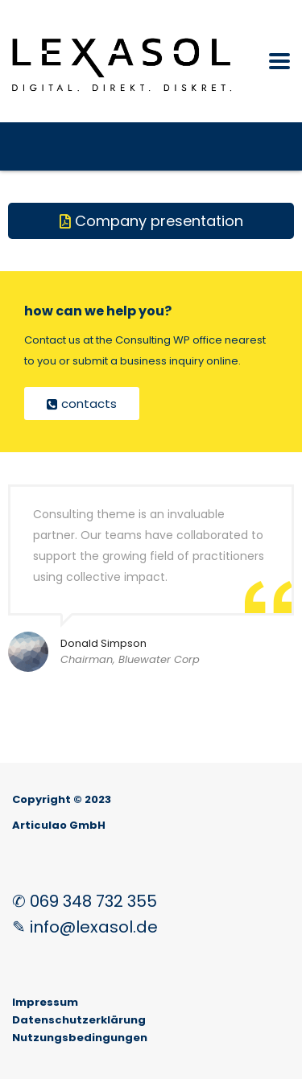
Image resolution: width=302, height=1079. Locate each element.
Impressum (45, 1002)
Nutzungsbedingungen (79, 1037)
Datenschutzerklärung (79, 1020)
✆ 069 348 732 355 (84, 901)
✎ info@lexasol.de (85, 927)
